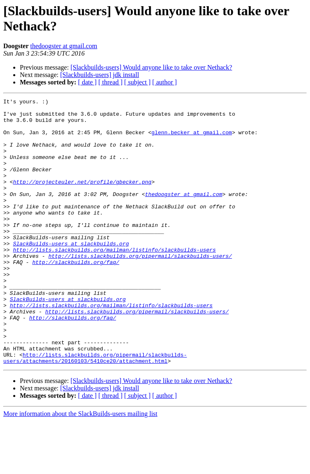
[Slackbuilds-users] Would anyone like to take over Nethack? (151, 67)
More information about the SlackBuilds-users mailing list (80, 466)
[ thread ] (110, 82)
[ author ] (164, 82)
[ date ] (87, 82)
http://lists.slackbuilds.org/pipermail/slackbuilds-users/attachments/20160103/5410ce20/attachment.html (95, 410)
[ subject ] (137, 82)
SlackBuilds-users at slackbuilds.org (71, 273)
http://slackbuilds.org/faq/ (75, 295)
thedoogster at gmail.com (63, 45)
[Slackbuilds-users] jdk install (99, 74)
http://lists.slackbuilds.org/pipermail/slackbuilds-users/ (140, 288)
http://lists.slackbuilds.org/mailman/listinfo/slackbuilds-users (114, 280)
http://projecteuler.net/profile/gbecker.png (82, 199)
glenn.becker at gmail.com (191, 139)
